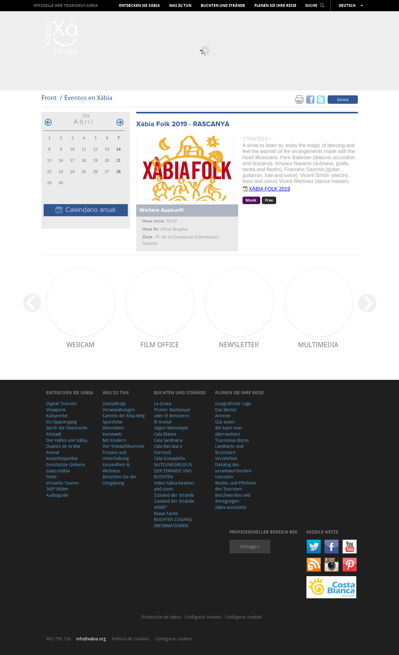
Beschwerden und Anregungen (232, 498)
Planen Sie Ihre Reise (275, 5)
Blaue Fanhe (166, 513)
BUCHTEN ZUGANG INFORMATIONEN (173, 522)
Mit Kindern (114, 440)
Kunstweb (112, 434)
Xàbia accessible (231, 507)
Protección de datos (162, 617)
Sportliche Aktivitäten (113, 425)
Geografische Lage (233, 403)
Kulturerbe (57, 415)
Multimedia (318, 344)
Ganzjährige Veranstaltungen (119, 406)
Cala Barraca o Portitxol (168, 449)
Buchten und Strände (223, 5)
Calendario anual (85, 210)
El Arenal (163, 422)
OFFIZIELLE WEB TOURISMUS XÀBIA (65, 5)
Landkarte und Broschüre (229, 449)
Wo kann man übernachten (228, 431)
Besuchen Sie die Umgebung (119, 480)
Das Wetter (226, 410)
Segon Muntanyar (171, 428)
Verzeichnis (226, 458)
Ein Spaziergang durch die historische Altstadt (67, 428)
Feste (51, 477)
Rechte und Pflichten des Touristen (235, 486)
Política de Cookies (130, 639)
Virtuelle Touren (62, 483)
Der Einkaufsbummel (123, 446)
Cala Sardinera (168, 440)
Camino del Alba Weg (124, 415)
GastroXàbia (58, 471)
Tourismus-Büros (232, 440)
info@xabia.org (91, 639)
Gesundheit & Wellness (116, 467)
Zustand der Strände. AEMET (174, 504)
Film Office (159, 344)
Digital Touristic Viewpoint (61, 406)
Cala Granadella (169, 458)
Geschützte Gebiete (65, 464)
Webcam (80, 344)
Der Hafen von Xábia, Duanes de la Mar (67, 443)
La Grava (162, 403)
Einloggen (249, 546)
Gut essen (225, 422)
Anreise (222, 415)
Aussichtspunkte (62, 458)
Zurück (343, 99)
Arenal (52, 452)
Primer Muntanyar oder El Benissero (172, 413)
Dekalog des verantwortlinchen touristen (233, 470)
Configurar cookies (204, 617)
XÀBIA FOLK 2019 (269, 189)
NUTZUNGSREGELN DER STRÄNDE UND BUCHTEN (173, 470)
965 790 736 (58, 639)
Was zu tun (180, 5)
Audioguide (57, 495)
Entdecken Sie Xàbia (139, 5)
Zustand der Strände (174, 495)
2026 (85, 115)
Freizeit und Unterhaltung (116, 455)
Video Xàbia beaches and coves (174, 486)
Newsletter (239, 344)
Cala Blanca (165, 434)
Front (49, 97)
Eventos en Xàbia (88, 97)
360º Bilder (57, 489)
